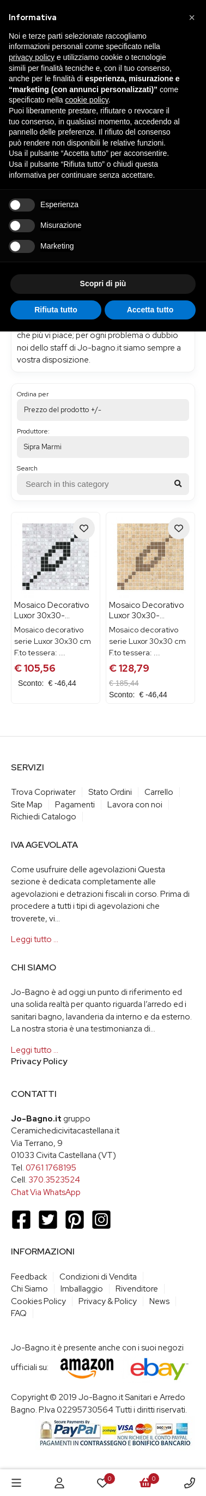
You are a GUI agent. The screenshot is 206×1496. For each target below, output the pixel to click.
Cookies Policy (38, 1301)
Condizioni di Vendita (98, 1277)
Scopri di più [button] (103, 283)
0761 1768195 (51, 1167)
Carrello (158, 792)
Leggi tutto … (34, 939)
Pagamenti (75, 805)
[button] (192, 17)
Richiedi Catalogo (43, 817)
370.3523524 (54, 1179)
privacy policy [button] (31, 57)
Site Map (27, 805)
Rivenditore (137, 1289)
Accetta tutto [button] (150, 309)
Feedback (29, 1277)
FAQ (19, 1313)
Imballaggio (81, 1289)
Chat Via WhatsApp (46, 1192)
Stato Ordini (110, 792)
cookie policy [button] (86, 99)
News (159, 1301)
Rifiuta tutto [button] (55, 309)
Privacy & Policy (107, 1301)
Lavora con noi (134, 805)
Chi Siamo (29, 1289)
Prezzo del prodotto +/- (62, 409)
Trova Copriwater (43, 792)
